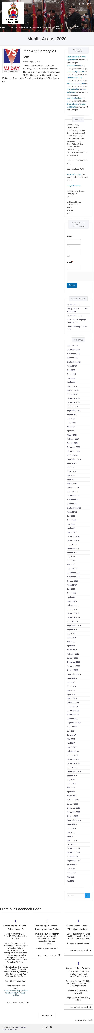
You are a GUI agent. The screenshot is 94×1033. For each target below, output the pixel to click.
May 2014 (71, 877)
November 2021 (73, 540)
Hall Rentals (59, 28)
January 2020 (72, 609)
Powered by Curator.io (84, 1020)
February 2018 (73, 702)
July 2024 (71, 419)
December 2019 (73, 613)
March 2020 (72, 601)
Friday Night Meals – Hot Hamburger (77, 310)
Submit (71, 285)
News (25, 62)
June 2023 (71, 471)
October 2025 (72, 358)
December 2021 (73, 536)
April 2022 (71, 528)
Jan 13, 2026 (82, 1007)
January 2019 (72, 658)
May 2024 (71, 427)
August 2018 (72, 678)
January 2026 (72, 346)
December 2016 (73, 759)
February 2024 (73, 439)
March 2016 (72, 796)
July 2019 (71, 634)
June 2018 (71, 686)
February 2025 (73, 390)
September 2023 (74, 459)
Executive (34, 28)
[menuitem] (12, 27)
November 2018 (73, 666)
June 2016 (71, 784)
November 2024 (73, 402)
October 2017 (72, 719)
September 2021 (74, 548)
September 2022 (74, 508)
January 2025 (72, 394)
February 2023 (73, 488)
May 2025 (71, 378)
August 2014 (72, 865)
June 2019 (71, 638)
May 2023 (71, 475)
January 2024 (72, 443)
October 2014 (72, 857)
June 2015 (71, 828)
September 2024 (74, 410)
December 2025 (73, 350)
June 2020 (71, 593)
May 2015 (71, 832)
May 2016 (71, 788)
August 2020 (72, 585)
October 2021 (72, 544)
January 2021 (72, 569)
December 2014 (73, 848)
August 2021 (72, 552)
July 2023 (71, 467)
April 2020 (71, 597)
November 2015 (73, 812)
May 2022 (71, 524)
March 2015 (72, 840)
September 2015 (74, 820)
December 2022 (73, 496)
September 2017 (74, 723)
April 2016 (71, 792)
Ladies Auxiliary (78, 28)
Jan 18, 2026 (19, 1002)
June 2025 (71, 374)
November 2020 (73, 577)
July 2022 (71, 516)
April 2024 (71, 431)
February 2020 (73, 605)
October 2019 (72, 621)
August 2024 (72, 415)
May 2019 (71, 642)
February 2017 (73, 751)
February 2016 (73, 800)
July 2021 (71, 556)
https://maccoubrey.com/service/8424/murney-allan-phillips (16, 992)
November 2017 (73, 715)
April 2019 (71, 646)
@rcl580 (10, 1002)
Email (70, 262)
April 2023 (71, 479)
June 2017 (71, 735)
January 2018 (72, 707)
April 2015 (71, 836)
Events (22, 28)
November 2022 (73, 500)
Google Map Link (73, 185)
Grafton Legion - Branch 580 (16, 926)
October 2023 (72, 455)
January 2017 (72, 755)
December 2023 (73, 447)
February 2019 (73, 654)
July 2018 (71, 682)
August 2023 (72, 463)
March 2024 (72, 435)
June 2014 (71, 873)
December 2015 (73, 808)
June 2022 (71, 520)
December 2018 (73, 662)
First (68, 246)
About (11, 28)
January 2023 (72, 492)
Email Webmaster (74, 174)
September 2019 (74, 625)
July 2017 (71, 731)
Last (68, 256)
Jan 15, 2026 (51, 955)
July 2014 (71, 869)
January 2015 (72, 844)
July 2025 (71, 370)
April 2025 (71, 382)
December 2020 (73, 573)
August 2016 (72, 775)
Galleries (47, 28)
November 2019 (73, 617)
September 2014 (74, 861)
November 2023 (73, 451)
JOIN (69, 28)
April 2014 (71, 881)
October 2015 (72, 816)
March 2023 (72, 483)
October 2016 (72, 767)
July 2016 (71, 779)
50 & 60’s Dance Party (76, 83)
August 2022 (72, 512)
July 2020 (71, 589)
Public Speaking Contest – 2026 (78, 328)
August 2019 (72, 629)
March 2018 (72, 698)
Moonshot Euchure (74, 66)
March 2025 (72, 386)
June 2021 (71, 561)
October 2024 (72, 406)
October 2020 (72, 581)
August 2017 (72, 727)
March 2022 (72, 532)
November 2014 (73, 852)
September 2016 (74, 771)
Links (89, 28)
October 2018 (72, 670)
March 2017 (72, 747)
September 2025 (74, 362)
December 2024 (73, 398)
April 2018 (71, 694)
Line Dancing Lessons (76, 71)
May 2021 (71, 565)
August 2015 (72, 824)
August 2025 (72, 366)
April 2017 (71, 743)
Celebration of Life (74, 77)
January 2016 (72, 804)
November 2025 (73, 354)
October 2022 (72, 504)
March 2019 (72, 650)
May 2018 (71, 690)
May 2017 (71, 739)
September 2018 (74, 674)
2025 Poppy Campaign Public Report (76, 321)
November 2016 (73, 763)
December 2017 (73, 711)
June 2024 (71, 423)
